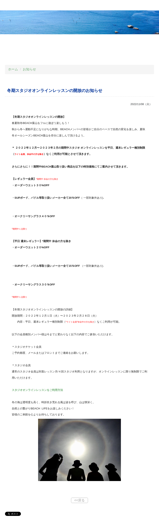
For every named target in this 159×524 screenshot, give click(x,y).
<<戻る (79, 500)
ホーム (13, 69)
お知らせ (29, 69)
